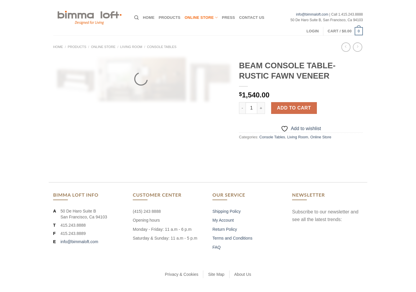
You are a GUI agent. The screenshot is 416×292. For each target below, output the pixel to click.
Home (148, 17)
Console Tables (161, 47)
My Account (223, 220)
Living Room (131, 47)
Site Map (216, 274)
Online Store (201, 17)
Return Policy (224, 229)
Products (170, 17)
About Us (242, 274)
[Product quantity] (251, 108)
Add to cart (294, 107)
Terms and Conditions (232, 238)
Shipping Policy (226, 211)
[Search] (136, 17)
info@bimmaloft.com (312, 14)
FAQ (216, 247)
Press (228, 17)
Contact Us (252, 17)
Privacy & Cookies (182, 274)
